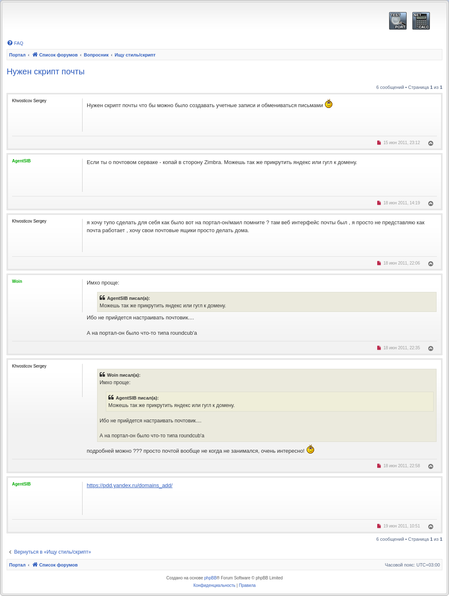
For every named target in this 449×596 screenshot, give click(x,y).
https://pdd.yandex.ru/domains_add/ (130, 485)
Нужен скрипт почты (46, 71)
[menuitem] (15, 43)
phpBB (210, 578)
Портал (17, 54)
